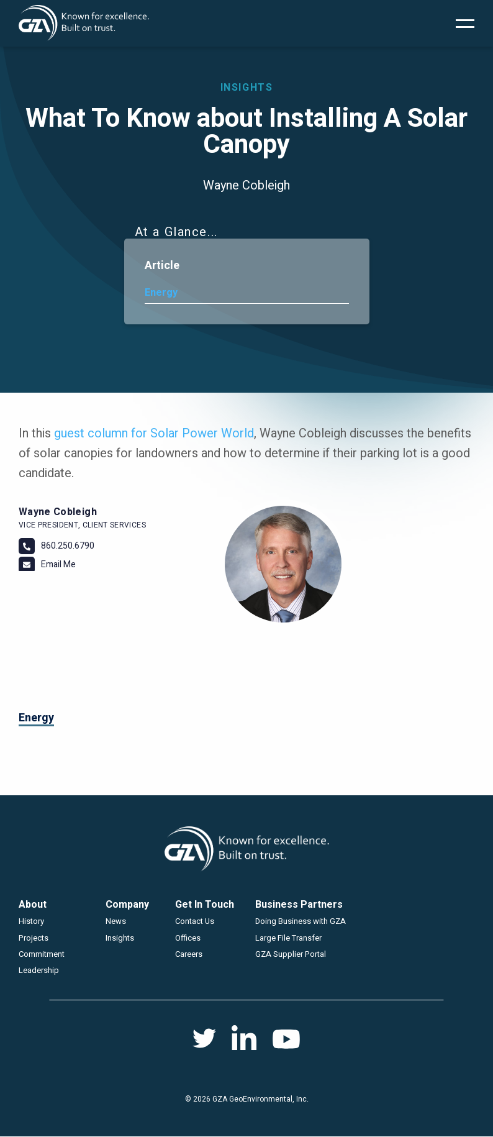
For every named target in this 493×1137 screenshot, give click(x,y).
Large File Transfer (288, 938)
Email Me (58, 564)
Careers (188, 954)
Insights (120, 938)
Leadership (39, 970)
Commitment (42, 954)
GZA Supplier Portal (290, 954)
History (31, 921)
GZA (84, 23)
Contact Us (194, 921)
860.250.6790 (67, 545)
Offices (188, 938)
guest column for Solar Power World (154, 433)
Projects (33, 938)
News (116, 921)
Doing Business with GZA (300, 921)
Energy (161, 292)
